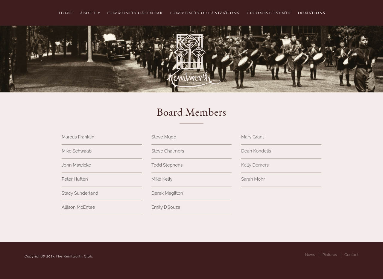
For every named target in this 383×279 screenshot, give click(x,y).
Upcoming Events (269, 13)
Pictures (330, 254)
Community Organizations (204, 13)
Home (66, 13)
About (88, 13)
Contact (351, 254)
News (310, 254)
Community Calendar (135, 13)
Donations (311, 13)
